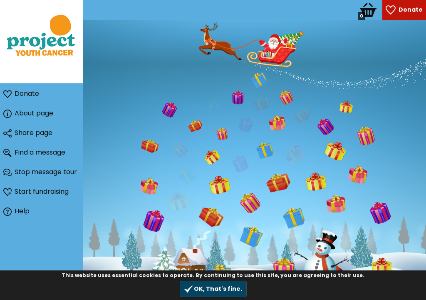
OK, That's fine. (213, 289)
